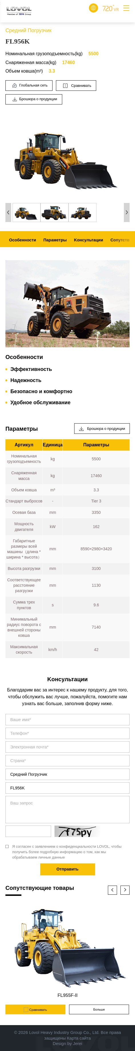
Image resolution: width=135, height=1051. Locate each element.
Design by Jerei (67, 1043)
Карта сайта (79, 1038)
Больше (99, 1009)
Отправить (67, 869)
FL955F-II (67, 995)
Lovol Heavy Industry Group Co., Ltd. (64, 1032)
